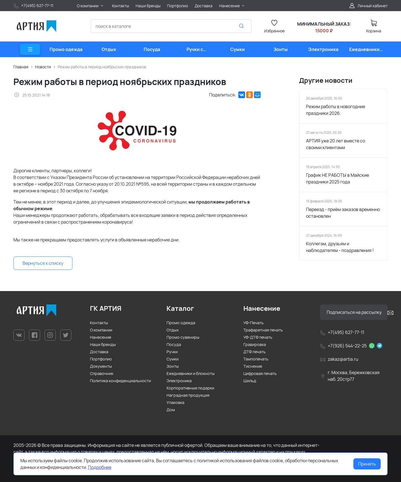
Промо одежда (181, 322)
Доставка (99, 351)
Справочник (101, 373)
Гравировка (254, 344)
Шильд (249, 380)
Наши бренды (103, 344)
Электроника (179, 380)
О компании (101, 330)
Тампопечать (255, 359)
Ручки (172, 351)
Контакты (99, 322)
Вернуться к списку (43, 263)
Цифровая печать (260, 373)
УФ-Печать (253, 322)
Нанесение (100, 337)
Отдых (173, 330)
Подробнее (99, 467)
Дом (171, 409)
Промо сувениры (183, 337)
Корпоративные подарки (190, 388)
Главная (20, 66)
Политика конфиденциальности (120, 380)
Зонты (173, 366)
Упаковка (175, 402)
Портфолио (101, 359)
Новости (43, 66)
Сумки (173, 359)
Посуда (174, 344)
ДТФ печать (254, 351)
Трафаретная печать (263, 330)
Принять (367, 464)
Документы (101, 366)
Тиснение (252, 366)
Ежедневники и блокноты (191, 373)
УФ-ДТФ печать (257, 337)
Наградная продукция (188, 395)
